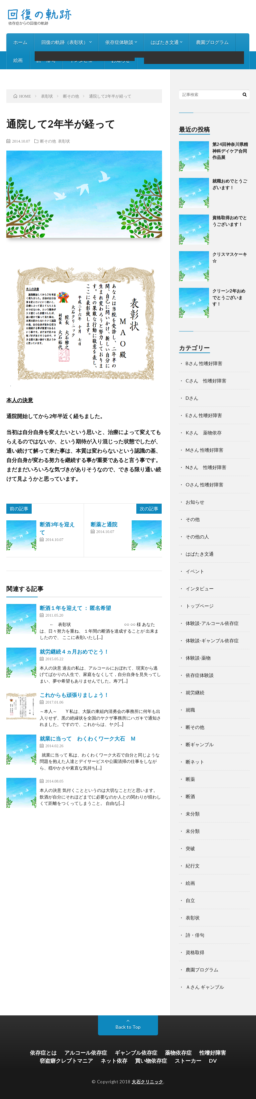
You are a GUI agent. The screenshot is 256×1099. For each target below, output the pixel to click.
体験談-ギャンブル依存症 (212, 640)
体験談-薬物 (198, 658)
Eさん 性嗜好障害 (204, 415)
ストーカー (188, 1060)
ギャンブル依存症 (136, 1052)
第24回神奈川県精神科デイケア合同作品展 (230, 151)
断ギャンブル (200, 744)
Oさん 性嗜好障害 (204, 484)
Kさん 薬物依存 (204, 432)
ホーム (20, 42)
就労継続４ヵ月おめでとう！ (74, 651)
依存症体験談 (119, 42)
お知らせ (120, 60)
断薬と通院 (104, 524)
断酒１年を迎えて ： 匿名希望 (75, 608)
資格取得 (195, 952)
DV (213, 1060)
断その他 (48, 141)
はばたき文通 (165, 42)
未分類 (193, 814)
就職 (190, 710)
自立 (190, 900)
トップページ (200, 606)
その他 (193, 519)
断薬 (190, 779)
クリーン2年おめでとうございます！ (228, 297)
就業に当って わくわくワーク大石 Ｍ (88, 738)
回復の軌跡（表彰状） (64, 42)
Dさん (192, 398)
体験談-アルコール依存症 (212, 623)
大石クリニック (147, 1081)
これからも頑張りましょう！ (74, 695)
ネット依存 (114, 1060)
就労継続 (195, 692)
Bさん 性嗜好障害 (204, 363)
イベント (195, 571)
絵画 (18, 60)
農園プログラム (212, 42)
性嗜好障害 (212, 1052)
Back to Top (128, 1027)
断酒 (190, 796)
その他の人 (197, 536)
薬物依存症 (178, 1052)
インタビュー (83, 60)
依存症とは (43, 1052)
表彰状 (64, 141)
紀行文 (193, 865)
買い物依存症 (151, 1060)
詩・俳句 (46, 60)
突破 (190, 848)
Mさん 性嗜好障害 (204, 450)
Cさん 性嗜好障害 (206, 380)
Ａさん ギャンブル (205, 987)
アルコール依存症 (85, 1052)
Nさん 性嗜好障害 (206, 467)
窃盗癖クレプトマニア (66, 1060)
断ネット (195, 762)
